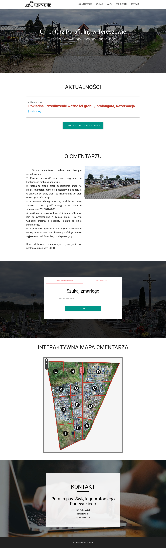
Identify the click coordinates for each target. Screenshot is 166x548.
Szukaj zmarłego (64, 280)
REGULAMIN (121, 4)
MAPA (109, 4)
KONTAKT (134, 4)
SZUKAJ (99, 4)
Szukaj (83, 308)
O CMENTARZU (85, 4)
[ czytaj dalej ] (35, 111)
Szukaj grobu (101, 280)
